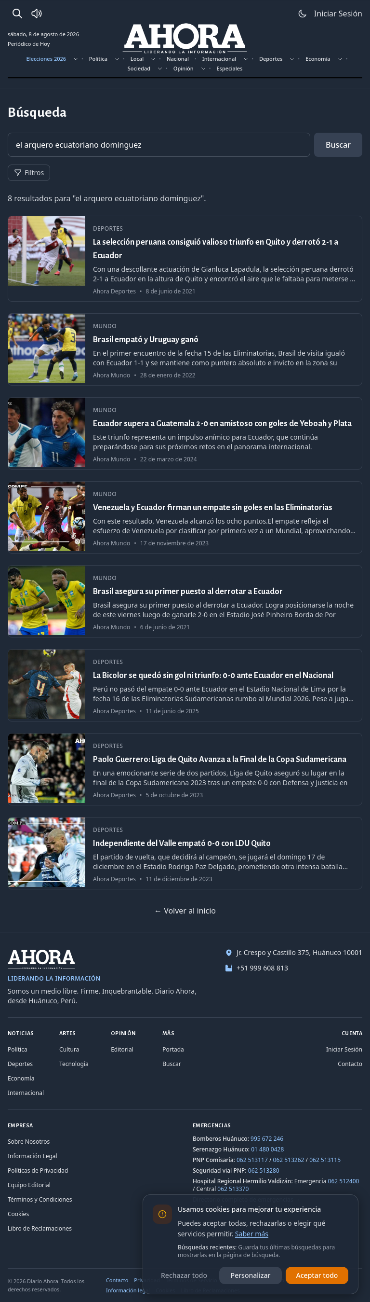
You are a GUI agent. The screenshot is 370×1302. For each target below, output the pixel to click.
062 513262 (288, 1160)
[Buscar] (17, 13)
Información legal (128, 1290)
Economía (317, 58)
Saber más (251, 1233)
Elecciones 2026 (46, 58)
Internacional (219, 58)
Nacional (178, 58)
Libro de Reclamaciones (40, 1228)
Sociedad (139, 68)
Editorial (122, 1049)
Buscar (338, 144)
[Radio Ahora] (36, 13)
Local (137, 58)
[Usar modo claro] (302, 13)
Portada (173, 1049)
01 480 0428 (267, 1149)
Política (98, 58)
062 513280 (263, 1170)
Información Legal (32, 1156)
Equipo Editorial (29, 1185)
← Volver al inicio (185, 910)
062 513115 (325, 1160)
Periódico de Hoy (29, 43)
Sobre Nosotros (29, 1141)
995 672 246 (267, 1139)
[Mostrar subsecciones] (75, 59)
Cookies (18, 1214)
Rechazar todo (184, 1275)
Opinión (183, 68)
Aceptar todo (317, 1275)
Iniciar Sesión (344, 1049)
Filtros (29, 172)
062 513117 (252, 1160)
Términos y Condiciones (40, 1199)
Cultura (69, 1049)
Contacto (350, 1064)
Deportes (270, 58)
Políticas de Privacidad (38, 1170)
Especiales (229, 68)
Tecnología (74, 1064)
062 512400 (343, 1181)
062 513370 (233, 1189)
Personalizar (251, 1275)
